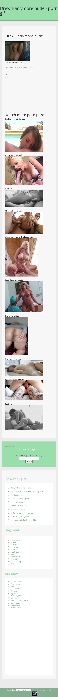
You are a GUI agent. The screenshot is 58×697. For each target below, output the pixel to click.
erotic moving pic (16, 561)
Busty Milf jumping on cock (19, 488)
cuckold (12, 554)
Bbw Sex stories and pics (19, 600)
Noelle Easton (14, 552)
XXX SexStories (15, 581)
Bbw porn (13, 586)
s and (11, 549)
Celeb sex (13, 591)
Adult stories (14, 598)
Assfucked (13, 545)
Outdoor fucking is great (18, 498)
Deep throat (14, 557)
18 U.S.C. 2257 (26, 693)
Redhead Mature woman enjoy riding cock (25, 491)
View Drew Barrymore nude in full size (20, 67)
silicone (12, 542)
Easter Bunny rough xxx (18, 516)
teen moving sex (15, 603)
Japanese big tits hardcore (19, 509)
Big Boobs (13, 593)
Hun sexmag (14, 605)
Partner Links (14, 608)
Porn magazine (15, 596)
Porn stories (14, 584)
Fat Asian (13, 547)
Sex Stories (13, 588)
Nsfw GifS (9, 446)
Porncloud (13, 564)
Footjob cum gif (15, 495)
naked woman (15, 540)
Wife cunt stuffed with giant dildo (22, 520)
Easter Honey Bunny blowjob (20, 513)
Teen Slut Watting (16, 502)
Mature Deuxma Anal (17, 506)
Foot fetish (13, 559)
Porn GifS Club (24, 690)
